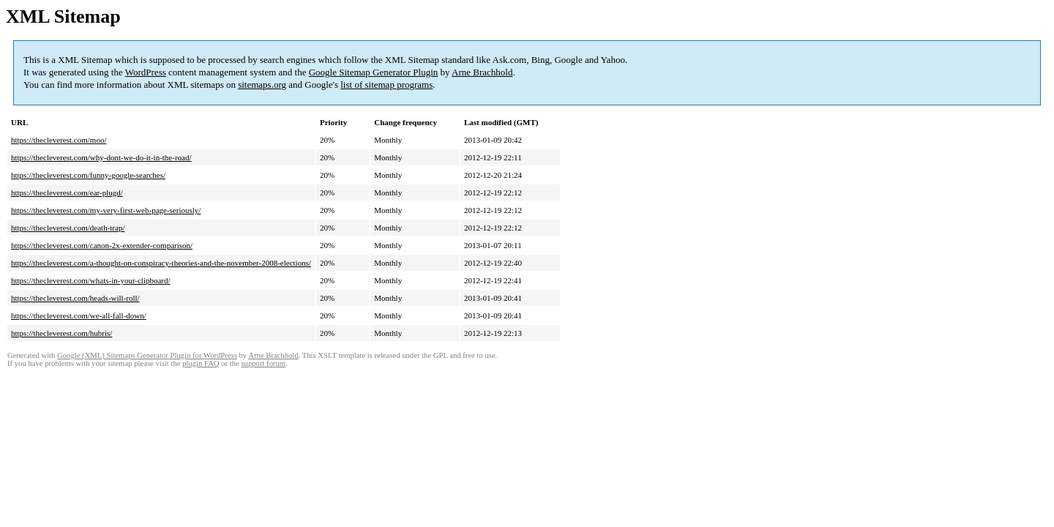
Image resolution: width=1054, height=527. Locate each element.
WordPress (145, 72)
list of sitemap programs (386, 84)
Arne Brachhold (482, 72)
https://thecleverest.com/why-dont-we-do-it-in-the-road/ (101, 157)
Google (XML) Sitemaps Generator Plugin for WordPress (147, 355)
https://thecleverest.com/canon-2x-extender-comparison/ (102, 245)
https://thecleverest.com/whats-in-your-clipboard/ (91, 280)
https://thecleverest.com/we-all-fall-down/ (78, 315)
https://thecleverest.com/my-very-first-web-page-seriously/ (106, 210)
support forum (263, 363)
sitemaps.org (262, 84)
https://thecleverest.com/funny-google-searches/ (88, 175)
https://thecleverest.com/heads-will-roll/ (75, 298)
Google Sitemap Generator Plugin (373, 72)
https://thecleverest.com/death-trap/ (67, 227)
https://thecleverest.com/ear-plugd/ (67, 192)
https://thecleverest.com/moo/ (58, 139)
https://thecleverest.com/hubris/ (61, 333)
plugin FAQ (200, 363)
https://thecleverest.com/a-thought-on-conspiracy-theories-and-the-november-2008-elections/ (161, 262)
